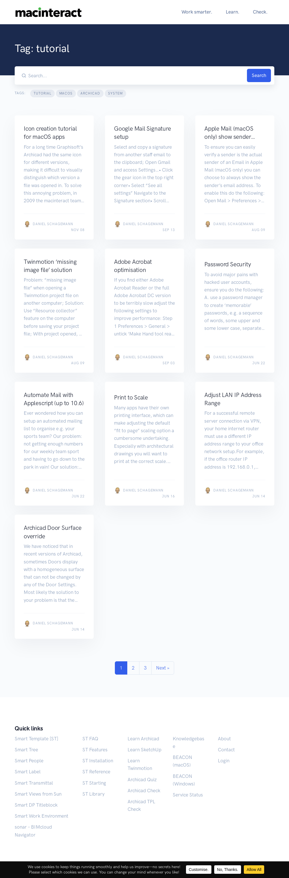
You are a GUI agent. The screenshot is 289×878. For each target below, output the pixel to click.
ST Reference (96, 771)
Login (223, 760)
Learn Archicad (143, 738)
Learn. (232, 12)
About (224, 738)
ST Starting (94, 783)
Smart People (29, 760)
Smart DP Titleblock (36, 805)
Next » (162, 668)
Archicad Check (144, 790)
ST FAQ (90, 738)
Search (259, 75)
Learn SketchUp (144, 749)
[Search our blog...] (136, 75)
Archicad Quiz (142, 779)
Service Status (188, 795)
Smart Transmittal (34, 783)
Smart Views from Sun (38, 794)
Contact (226, 749)
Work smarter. (196, 12)
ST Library (93, 794)
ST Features (95, 749)
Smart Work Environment (41, 816)
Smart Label (28, 771)
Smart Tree (26, 749)
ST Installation (97, 760)
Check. (260, 12)
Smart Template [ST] (36, 738)
